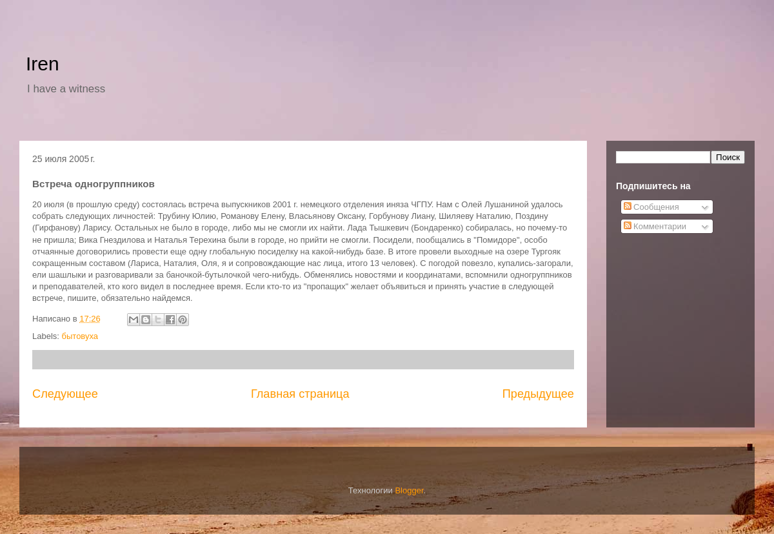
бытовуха (80, 336)
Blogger (409, 490)
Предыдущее (538, 393)
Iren (42, 63)
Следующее (65, 393)
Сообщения (651, 207)
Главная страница (300, 393)
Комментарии (655, 226)
